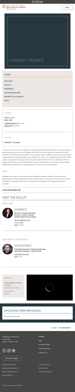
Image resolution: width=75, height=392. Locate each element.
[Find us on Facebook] (4, 351)
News (6, 100)
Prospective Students (14, 97)
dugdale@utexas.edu (21, 254)
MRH (16, 225)
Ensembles (9, 89)
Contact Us (43, 353)
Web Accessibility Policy (9, 371)
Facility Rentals (44, 349)
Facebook (7, 142)
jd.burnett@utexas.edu (22, 220)
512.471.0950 (18, 223)
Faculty (7, 85)
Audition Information (11, 190)
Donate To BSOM (11, 358)
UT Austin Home (44, 364)
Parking (41, 336)
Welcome (8, 81)
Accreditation (44, 345)
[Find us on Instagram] (9, 351)
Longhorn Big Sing (12, 93)
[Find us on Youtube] (13, 351)
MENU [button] (67, 7)
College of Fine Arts (8, 364)
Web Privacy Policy (44, 371)
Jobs (40, 340)
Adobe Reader (6, 375)
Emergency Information (9, 368)
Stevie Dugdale (22, 245)
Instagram (16, 142)
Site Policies (42, 368)
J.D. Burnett (20, 209)
